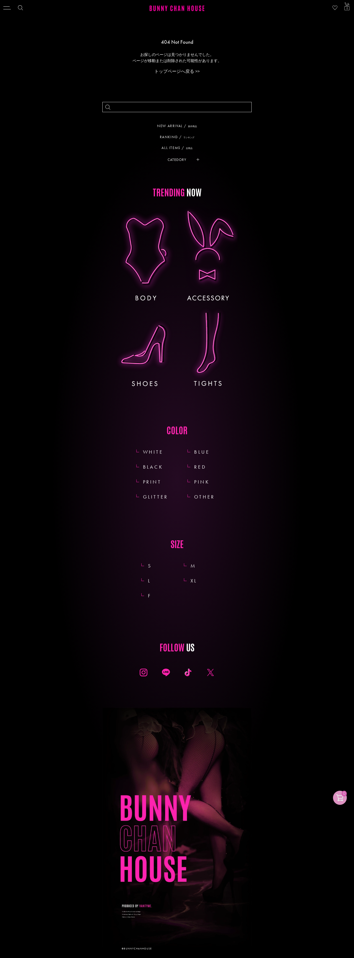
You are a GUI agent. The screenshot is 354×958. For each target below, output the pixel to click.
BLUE (202, 452)
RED (200, 467)
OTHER (204, 497)
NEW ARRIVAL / (179, 126)
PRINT (152, 482)
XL (200, 580)
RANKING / (179, 137)
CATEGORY (177, 159)
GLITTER (155, 497)
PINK (201, 482)
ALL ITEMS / (179, 147)
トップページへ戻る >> (177, 71)
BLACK (153, 467)
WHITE (153, 452)
